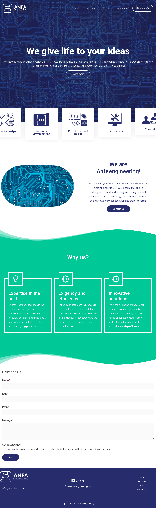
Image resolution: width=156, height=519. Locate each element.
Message (7, 424)
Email (5, 397)
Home (141, 481)
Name (6, 383)
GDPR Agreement (12, 448)
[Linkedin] (78, 485)
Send (10, 461)
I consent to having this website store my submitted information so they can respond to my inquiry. (58, 453)
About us (142, 493)
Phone (6, 410)
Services (141, 485)
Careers (142, 489)
